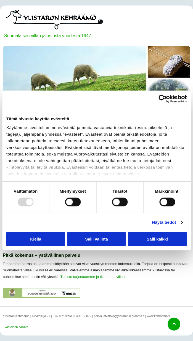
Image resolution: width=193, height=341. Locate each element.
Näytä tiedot (164, 222)
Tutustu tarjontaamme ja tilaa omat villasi (92, 277)
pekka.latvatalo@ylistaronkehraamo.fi (119, 316)
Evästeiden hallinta (15, 327)
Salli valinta (96, 238)
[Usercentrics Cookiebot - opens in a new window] (162, 99)
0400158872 (83, 316)
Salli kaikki (157, 238)
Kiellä (35, 238)
